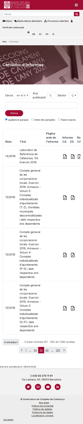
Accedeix (8, 419)
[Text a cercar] (41, 105)
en (47, 34)
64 (36, 351)
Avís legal (44, 402)
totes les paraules (43, 119)
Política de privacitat (42, 406)
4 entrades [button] (11, 342)
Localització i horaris (43, 415)
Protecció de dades (42, 412)
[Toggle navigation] (76, 5)
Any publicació (39, 95)
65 (42, 351)
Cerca (9, 95)
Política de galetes (42, 409)
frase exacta (67, 119)
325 (59, 351)
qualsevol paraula (16, 119)
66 (48, 351)
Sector (62, 95)
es (40, 34)
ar (53, 34)
